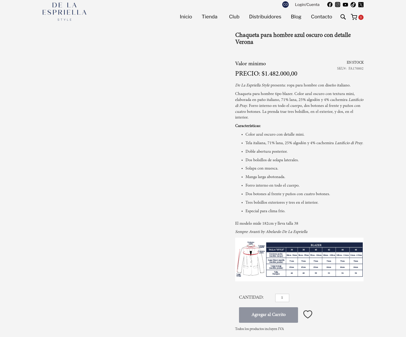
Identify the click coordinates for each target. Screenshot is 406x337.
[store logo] (64, 12)
